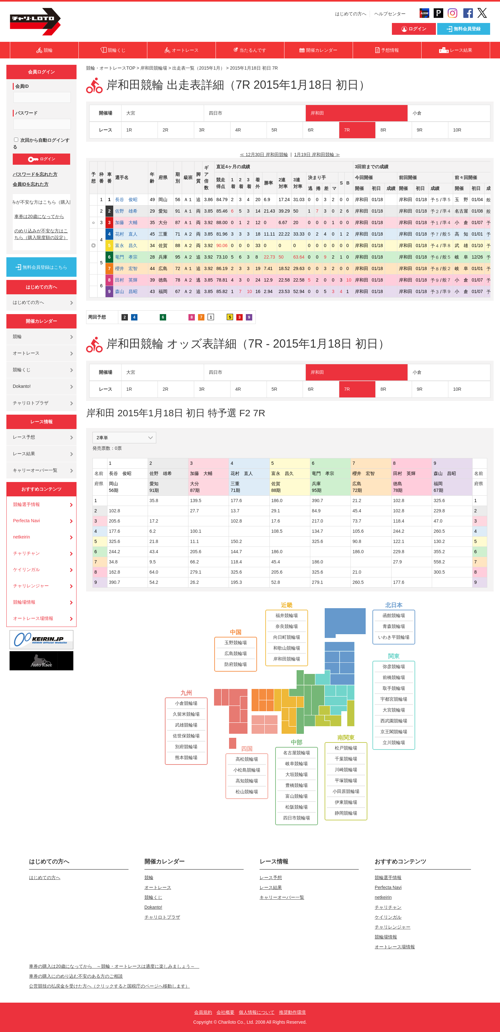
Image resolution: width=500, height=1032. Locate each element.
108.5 (277, 531)
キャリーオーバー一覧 (35, 470)
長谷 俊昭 (130, 199)
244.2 (398, 531)
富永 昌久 (130, 245)
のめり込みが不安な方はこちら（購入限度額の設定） (41, 234)
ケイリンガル (26, 569)
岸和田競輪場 (153, 68)
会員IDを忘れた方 (30, 184)
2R (165, 129)
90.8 (356, 541)
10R (457, 129)
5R (274, 129)
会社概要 (225, 1012)
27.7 (194, 510)
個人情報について (257, 1012)
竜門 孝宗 (130, 257)
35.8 (154, 500)
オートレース (26, 353)
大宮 (130, 113)
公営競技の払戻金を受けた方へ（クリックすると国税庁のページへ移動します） (109, 986)
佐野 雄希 (130, 211)
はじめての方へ (350, 13)
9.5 (153, 561)
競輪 (17, 336)
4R (238, 129)
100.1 (195, 531)
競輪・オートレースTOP (110, 68)
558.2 (439, 561)
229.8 (439, 510)
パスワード (26, 113)
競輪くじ (22, 369)
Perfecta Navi (26, 520)
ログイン (41, 159)
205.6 (114, 521)
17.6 (275, 521)
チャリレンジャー (31, 585)
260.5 (439, 531)
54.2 (154, 582)
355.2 (439, 551)
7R (347, 129)
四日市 (215, 113)
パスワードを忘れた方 (35, 174)
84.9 (316, 510)
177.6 (236, 500)
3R (202, 129)
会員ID (22, 86)
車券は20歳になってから (39, 216)
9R (420, 129)
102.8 (398, 500)
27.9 (397, 561)
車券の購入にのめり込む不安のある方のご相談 (76, 976)
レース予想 (24, 437)
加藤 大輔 (130, 222)
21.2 (356, 500)
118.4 (398, 521)
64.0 (154, 572)
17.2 (154, 521)
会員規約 (203, 1012)
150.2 (236, 541)
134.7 (317, 531)
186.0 (277, 500)
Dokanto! (22, 386)
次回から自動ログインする (41, 143)
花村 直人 (130, 234)
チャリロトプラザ (30, 402)
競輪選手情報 (26, 504)
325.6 (439, 500)
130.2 (439, 541)
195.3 (236, 582)
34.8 (113, 561)
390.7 (317, 500)
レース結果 (24, 453)
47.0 (438, 521)
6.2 (153, 531)
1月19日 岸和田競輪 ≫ (317, 154)
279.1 (195, 572)
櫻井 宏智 (130, 268)
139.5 (195, 500)
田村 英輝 (130, 279)
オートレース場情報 (33, 618)
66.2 (194, 561)
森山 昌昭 (130, 291)
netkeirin (21, 536)
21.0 (356, 572)
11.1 (194, 541)
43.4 (154, 551)
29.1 (275, 510)
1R (129, 129)
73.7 (356, 521)
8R (383, 129)
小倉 (417, 113)
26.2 (194, 582)
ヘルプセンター (390, 13)
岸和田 (317, 113)
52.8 (275, 582)
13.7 (235, 510)
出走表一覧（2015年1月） (198, 68)
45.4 (356, 510)
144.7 (236, 551)
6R (310, 129)
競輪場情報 (24, 602)
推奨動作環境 (292, 1012)
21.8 (154, 541)
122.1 (398, 541)
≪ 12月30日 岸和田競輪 (264, 154)
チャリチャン (26, 553)
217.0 (317, 521)
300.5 (439, 572)
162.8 (114, 572)
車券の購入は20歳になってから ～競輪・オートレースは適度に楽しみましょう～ (114, 966)
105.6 (358, 531)
